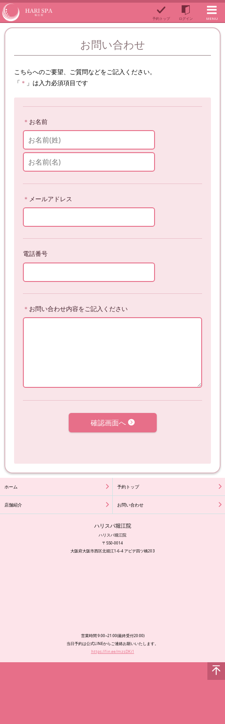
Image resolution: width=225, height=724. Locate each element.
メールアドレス (50, 199)
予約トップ (128, 487)
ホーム (11, 487)
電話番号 (35, 253)
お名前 (38, 121)
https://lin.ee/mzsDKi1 (112, 651)
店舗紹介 (13, 505)
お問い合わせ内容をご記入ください (78, 308)
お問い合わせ (130, 505)
